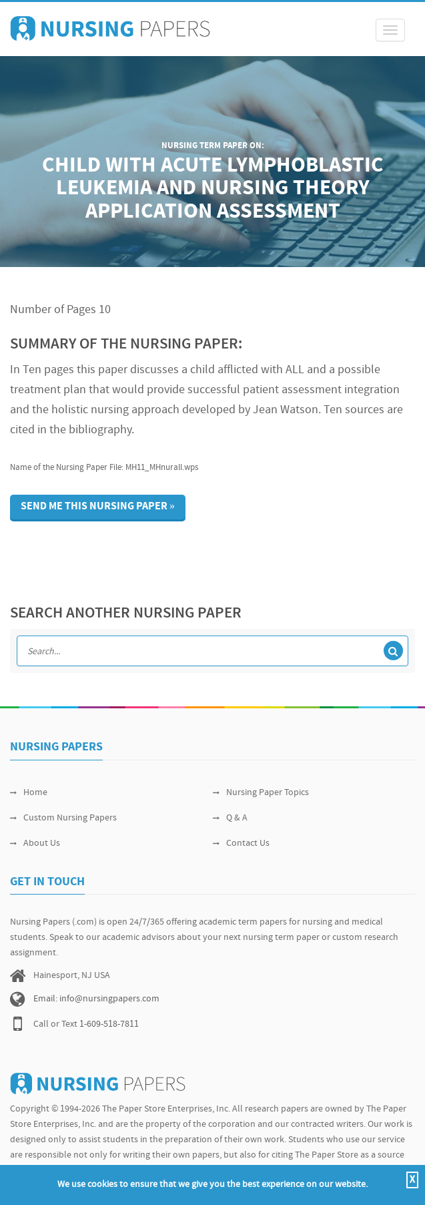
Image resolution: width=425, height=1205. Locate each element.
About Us (35, 843)
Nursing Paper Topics (261, 793)
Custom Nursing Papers (63, 818)
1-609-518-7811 (109, 1024)
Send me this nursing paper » (98, 506)
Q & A (230, 818)
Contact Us (241, 843)
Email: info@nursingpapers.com (96, 999)
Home (28, 793)
